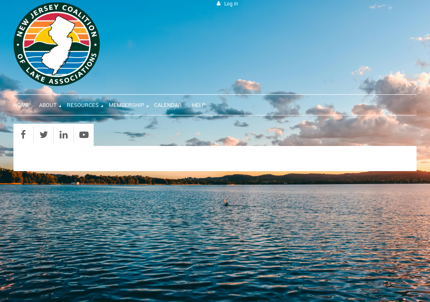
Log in (231, 3)
